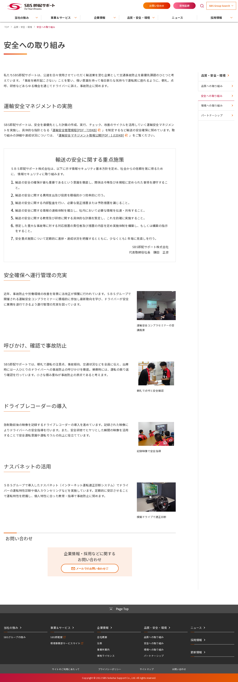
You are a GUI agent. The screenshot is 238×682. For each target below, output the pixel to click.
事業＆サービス (60, 628)
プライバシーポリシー (109, 669)
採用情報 (196, 640)
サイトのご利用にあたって (66, 669)
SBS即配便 (56, 637)
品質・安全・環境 (213, 75)
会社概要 (102, 637)
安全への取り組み (211, 96)
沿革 (99, 643)
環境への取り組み (212, 105)
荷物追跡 (184, 5)
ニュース (196, 628)
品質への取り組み (212, 86)
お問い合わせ (156, 5)
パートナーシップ (212, 115)
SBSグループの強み (15, 637)
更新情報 (196, 652)
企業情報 (103, 628)
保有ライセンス (106, 655)
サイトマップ (147, 669)
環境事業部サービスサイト (65, 643)
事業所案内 (103, 649)
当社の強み (11, 628)
